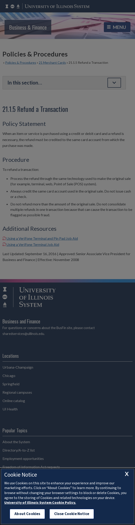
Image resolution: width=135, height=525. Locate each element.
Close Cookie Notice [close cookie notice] (71, 514)
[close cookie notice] (126, 474)
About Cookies (27, 514)
